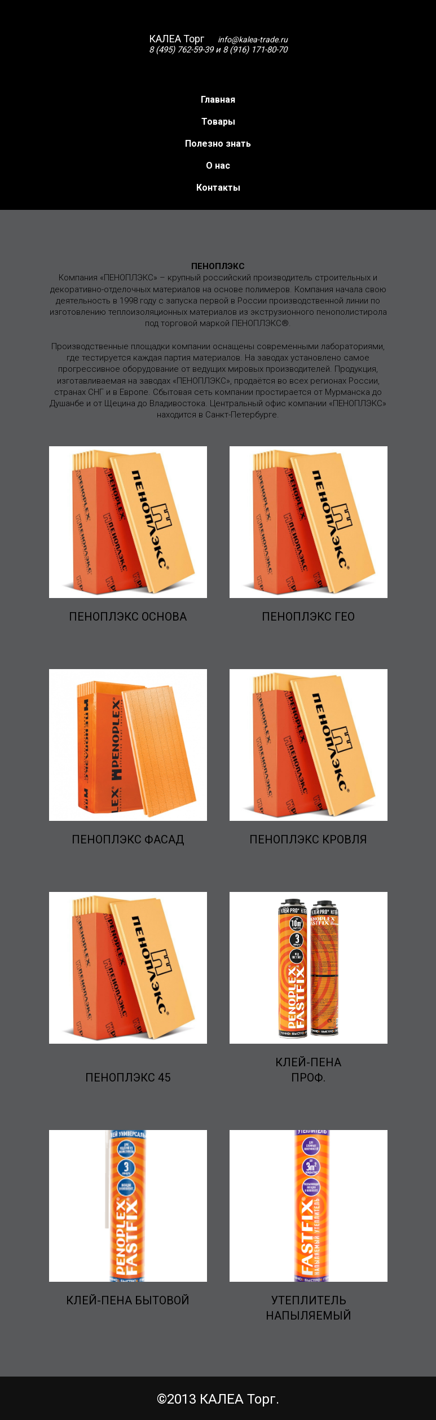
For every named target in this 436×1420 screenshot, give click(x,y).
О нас (218, 165)
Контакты (218, 187)
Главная (218, 99)
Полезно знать (218, 143)
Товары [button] (218, 121)
